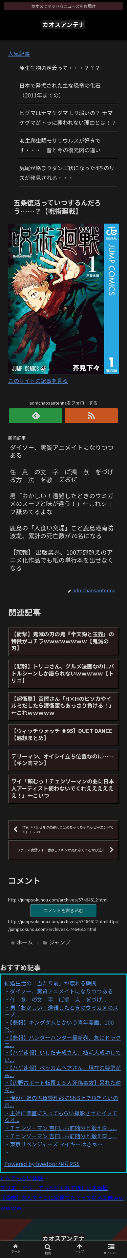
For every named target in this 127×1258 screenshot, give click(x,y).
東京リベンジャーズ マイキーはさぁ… (56, 1144)
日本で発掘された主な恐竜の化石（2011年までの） (60, 90)
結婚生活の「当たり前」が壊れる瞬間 (50, 983)
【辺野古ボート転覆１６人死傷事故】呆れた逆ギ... (62, 1086)
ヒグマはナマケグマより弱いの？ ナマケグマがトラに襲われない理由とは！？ (68, 118)
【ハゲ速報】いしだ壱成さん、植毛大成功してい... (62, 1055)
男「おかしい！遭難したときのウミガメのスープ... (61, 1011)
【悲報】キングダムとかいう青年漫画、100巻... (59, 1025)
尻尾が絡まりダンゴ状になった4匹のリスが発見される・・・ (66, 173)
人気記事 (19, 53)
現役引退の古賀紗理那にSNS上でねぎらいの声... (61, 1101)
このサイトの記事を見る (38, 380)
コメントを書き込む (63, 910)
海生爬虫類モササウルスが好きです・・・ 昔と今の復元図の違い (60, 145)
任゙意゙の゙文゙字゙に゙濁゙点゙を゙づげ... (58, 999)
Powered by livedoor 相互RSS (42, 1164)
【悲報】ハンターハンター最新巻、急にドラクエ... (62, 1041)
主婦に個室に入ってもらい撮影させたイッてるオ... (61, 1116)
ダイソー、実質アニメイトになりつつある (61, 991)
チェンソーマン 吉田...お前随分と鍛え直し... (63, 1128)
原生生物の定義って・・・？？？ (59, 68)
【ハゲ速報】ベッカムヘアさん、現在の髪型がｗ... (62, 1071)
